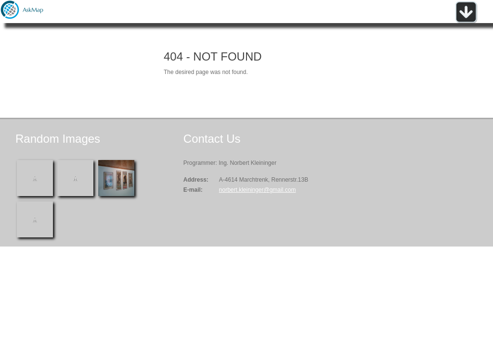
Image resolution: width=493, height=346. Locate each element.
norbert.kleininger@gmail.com (257, 189)
